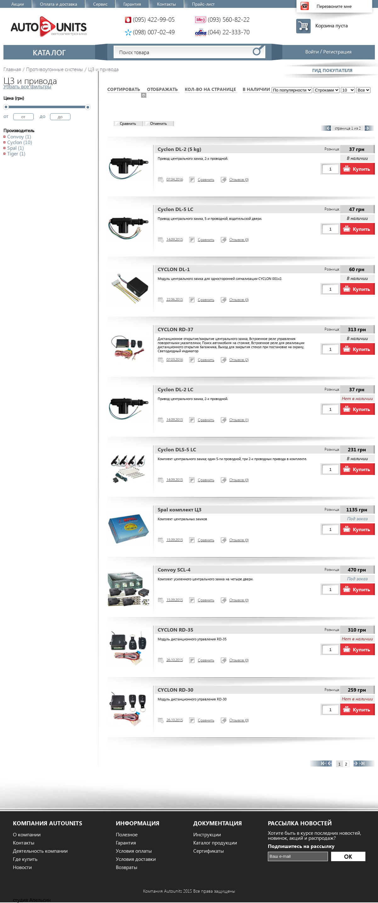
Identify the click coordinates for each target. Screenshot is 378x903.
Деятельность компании (40, 850)
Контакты (166, 4)
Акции (17, 4)
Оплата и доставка (58, 4)
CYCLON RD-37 (175, 329)
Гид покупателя (332, 70)
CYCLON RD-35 (175, 629)
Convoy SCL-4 (174, 569)
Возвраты (126, 867)
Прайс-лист (203, 4)
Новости (22, 867)
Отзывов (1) (239, 420)
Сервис (100, 4)
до (42, 116)
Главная (12, 69)
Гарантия (132, 4)
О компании (27, 834)
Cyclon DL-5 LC (175, 209)
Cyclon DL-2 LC (175, 389)
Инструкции (207, 834)
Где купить (25, 858)
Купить (361, 168)
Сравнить (128, 123)
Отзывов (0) (239, 180)
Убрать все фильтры (27, 86)
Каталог (49, 52)
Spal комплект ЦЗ (179, 509)
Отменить (158, 123)
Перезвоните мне (334, 6)
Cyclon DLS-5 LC (177, 449)
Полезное (127, 834)
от (5, 116)
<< (318, 763)
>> (367, 763)
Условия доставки (136, 858)
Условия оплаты (134, 850)
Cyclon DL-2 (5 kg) (179, 149)
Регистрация (337, 51)
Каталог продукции (215, 842)
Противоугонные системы (54, 69)
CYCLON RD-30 (175, 689)
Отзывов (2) (239, 360)
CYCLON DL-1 (174, 269)
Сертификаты (208, 850)
